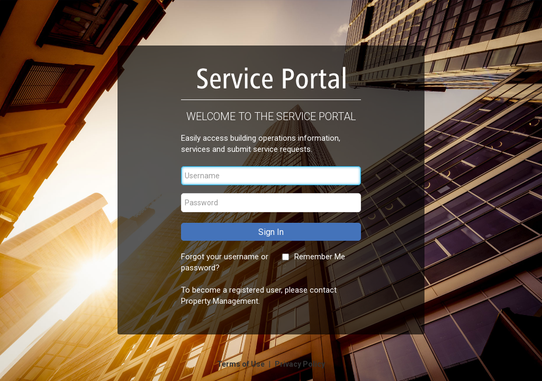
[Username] (271, 175)
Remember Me (319, 256)
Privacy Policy (300, 364)
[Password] (271, 202)
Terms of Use (241, 364)
